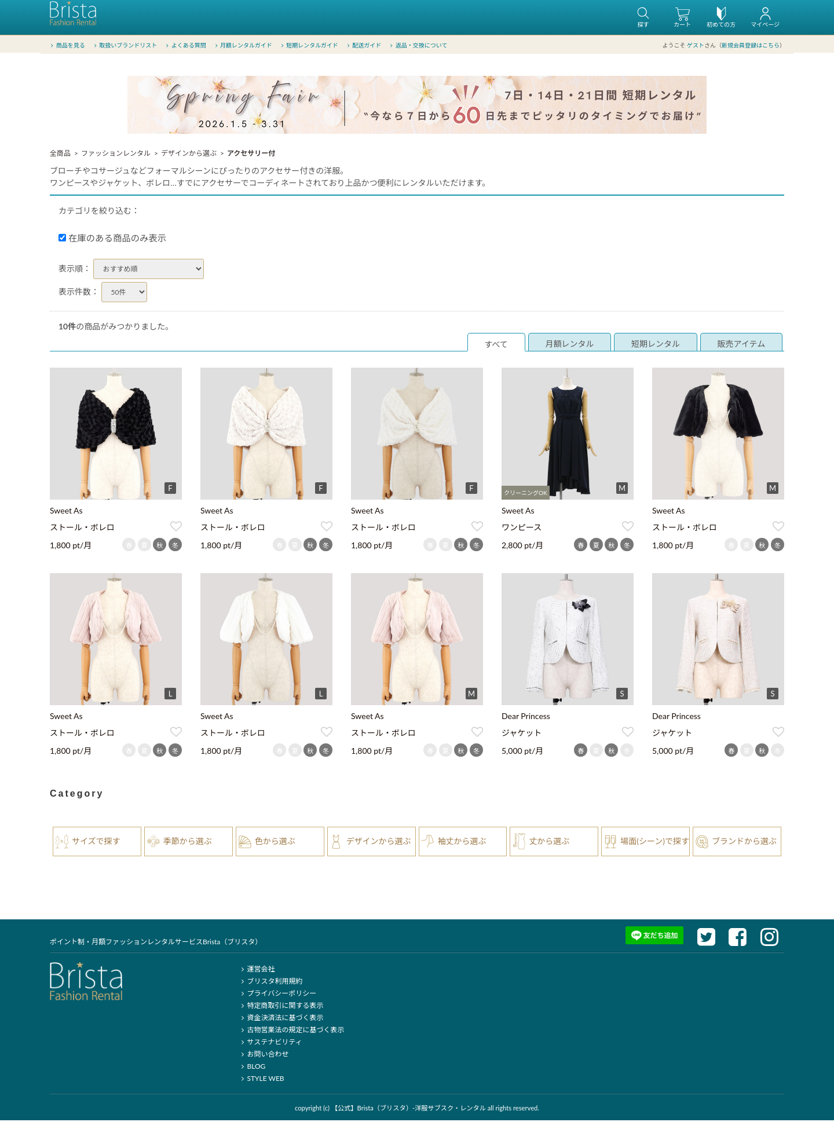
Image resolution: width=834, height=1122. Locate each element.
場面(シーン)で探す (654, 843)
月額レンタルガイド (242, 45)
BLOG (251, 1068)
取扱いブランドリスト (124, 45)
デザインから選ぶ (189, 155)
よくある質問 (185, 45)
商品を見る (67, 45)
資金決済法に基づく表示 (280, 1019)
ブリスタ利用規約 (270, 982)
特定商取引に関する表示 (280, 1007)
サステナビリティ (270, 1043)
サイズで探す (96, 843)
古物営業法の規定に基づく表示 (291, 1031)
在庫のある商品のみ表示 (112, 239)
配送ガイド (363, 45)
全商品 (60, 155)
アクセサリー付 (251, 155)
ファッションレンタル (116, 155)
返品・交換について (418, 45)
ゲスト (695, 45)
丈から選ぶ (549, 843)
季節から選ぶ (187, 843)
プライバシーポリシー (277, 995)
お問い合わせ (263, 1055)
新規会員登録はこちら (751, 45)
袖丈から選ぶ (462, 843)
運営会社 (256, 970)
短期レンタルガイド (308, 45)
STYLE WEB (261, 1080)
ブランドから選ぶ (744, 843)
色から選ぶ (275, 843)
